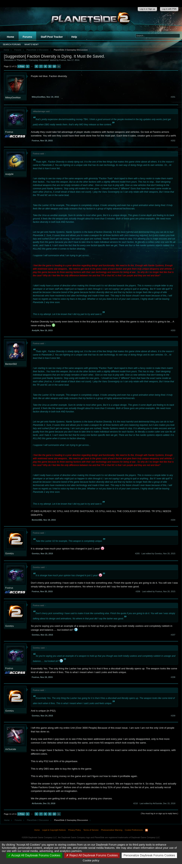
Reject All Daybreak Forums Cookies (92, 855)
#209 (173, 716)
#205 (137, 553)
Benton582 (11, 364)
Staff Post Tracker (52, 36)
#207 (173, 635)
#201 (173, 97)
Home (10, 36)
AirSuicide (10, 749)
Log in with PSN (169, 9)
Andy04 (9, 174)
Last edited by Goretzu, (158, 553)
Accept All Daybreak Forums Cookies (34, 855)
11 (59, 66)
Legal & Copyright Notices (54, 830)
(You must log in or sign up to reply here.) (159, 813)
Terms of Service (91, 830)
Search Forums (12, 44)
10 (54, 66)
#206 (138, 591)
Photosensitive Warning (111, 830)
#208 (173, 677)
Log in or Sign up (147, 9)
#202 (173, 140)
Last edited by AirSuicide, (157, 803)
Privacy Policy (74, 830)
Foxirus (62, 60)
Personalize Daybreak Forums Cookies (149, 855)
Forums (27, 36)
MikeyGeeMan (13, 97)
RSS (146, 830)
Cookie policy (91, 860)
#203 (173, 330)
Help (74, 36)
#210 (135, 803)
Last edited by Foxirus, (158, 591)
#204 (173, 520)
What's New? (32, 44)
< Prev (21, 66)
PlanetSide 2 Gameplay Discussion (33, 60)
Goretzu (9, 553)
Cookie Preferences (134, 830)
